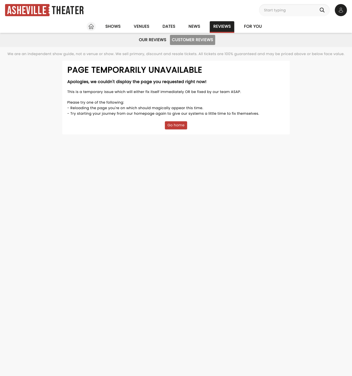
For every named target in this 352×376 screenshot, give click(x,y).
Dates (168, 26)
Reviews (222, 26)
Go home (176, 125)
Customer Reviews (192, 40)
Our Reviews (152, 40)
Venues (141, 26)
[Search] (323, 10)
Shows (112, 26)
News (194, 26)
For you (253, 26)
